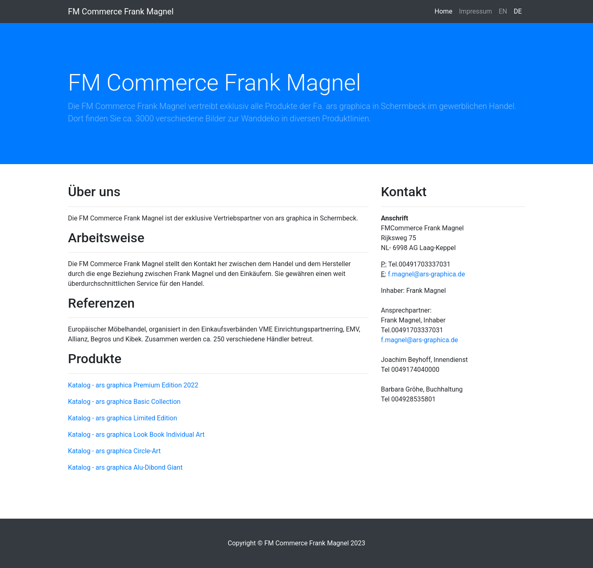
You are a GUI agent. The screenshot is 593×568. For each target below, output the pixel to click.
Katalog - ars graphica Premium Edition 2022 (133, 385)
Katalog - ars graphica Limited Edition (122, 418)
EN (503, 11)
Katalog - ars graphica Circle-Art (114, 451)
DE (518, 11)
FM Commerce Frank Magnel (121, 11)
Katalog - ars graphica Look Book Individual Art (136, 434)
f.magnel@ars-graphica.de (426, 274)
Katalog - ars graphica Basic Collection (124, 402)
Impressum (475, 11)
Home (444, 10)
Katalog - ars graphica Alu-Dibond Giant (125, 467)
